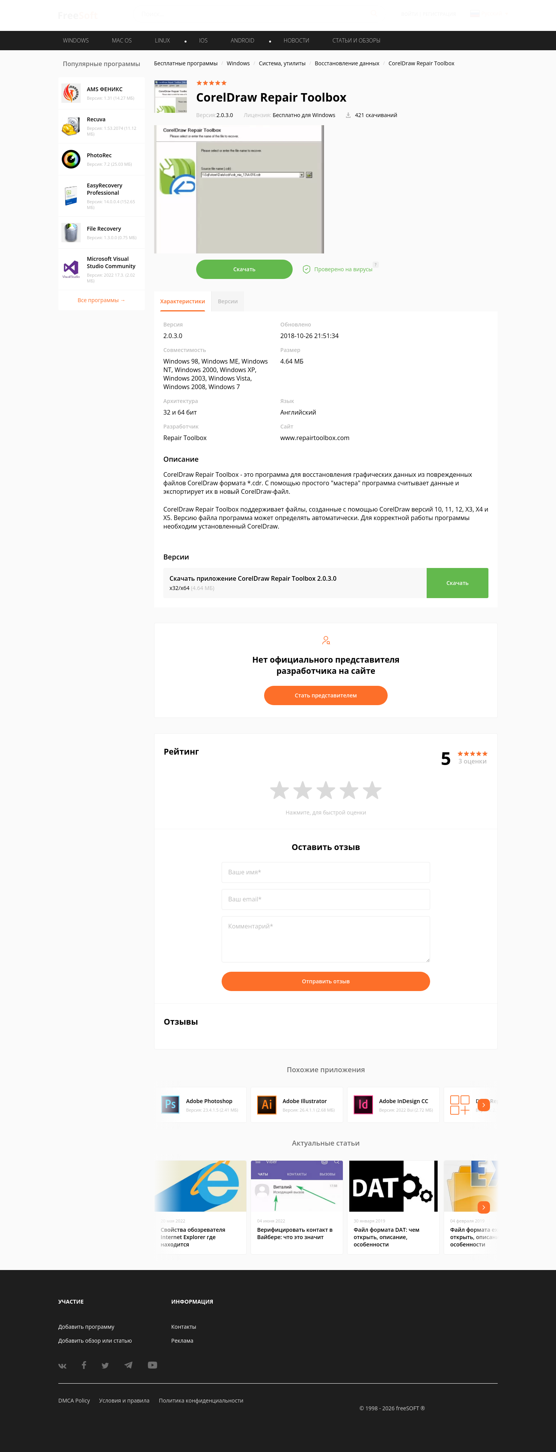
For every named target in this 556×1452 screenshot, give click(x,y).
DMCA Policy (74, 1400)
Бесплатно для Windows (304, 115)
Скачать (244, 269)
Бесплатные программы (186, 63)
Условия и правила (124, 1400)
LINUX (162, 40)
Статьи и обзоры (356, 40)
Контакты (184, 1326)
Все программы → (101, 300)
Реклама (182, 1340)
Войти (409, 14)
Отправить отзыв (326, 981)
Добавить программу (86, 1326)
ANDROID (242, 40)
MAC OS (122, 40)
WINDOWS (76, 40)
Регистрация (439, 14)
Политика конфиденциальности (201, 1400)
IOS (203, 40)
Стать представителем (326, 695)
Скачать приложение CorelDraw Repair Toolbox (253, 578)
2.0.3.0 (214, 115)
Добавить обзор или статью (95, 1340)
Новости (296, 40)
